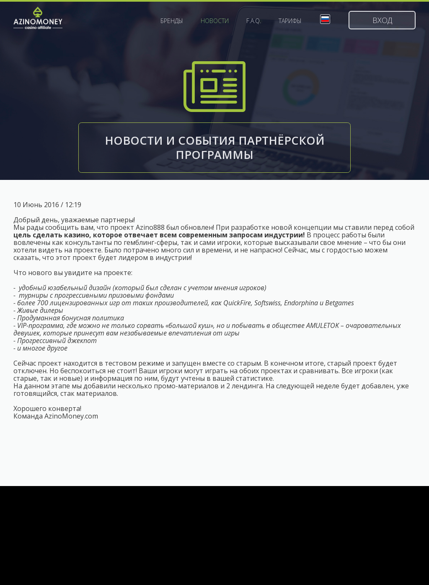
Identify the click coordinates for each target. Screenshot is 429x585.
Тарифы (290, 21)
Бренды (171, 21)
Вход (382, 20)
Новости (215, 21)
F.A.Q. (253, 21)
